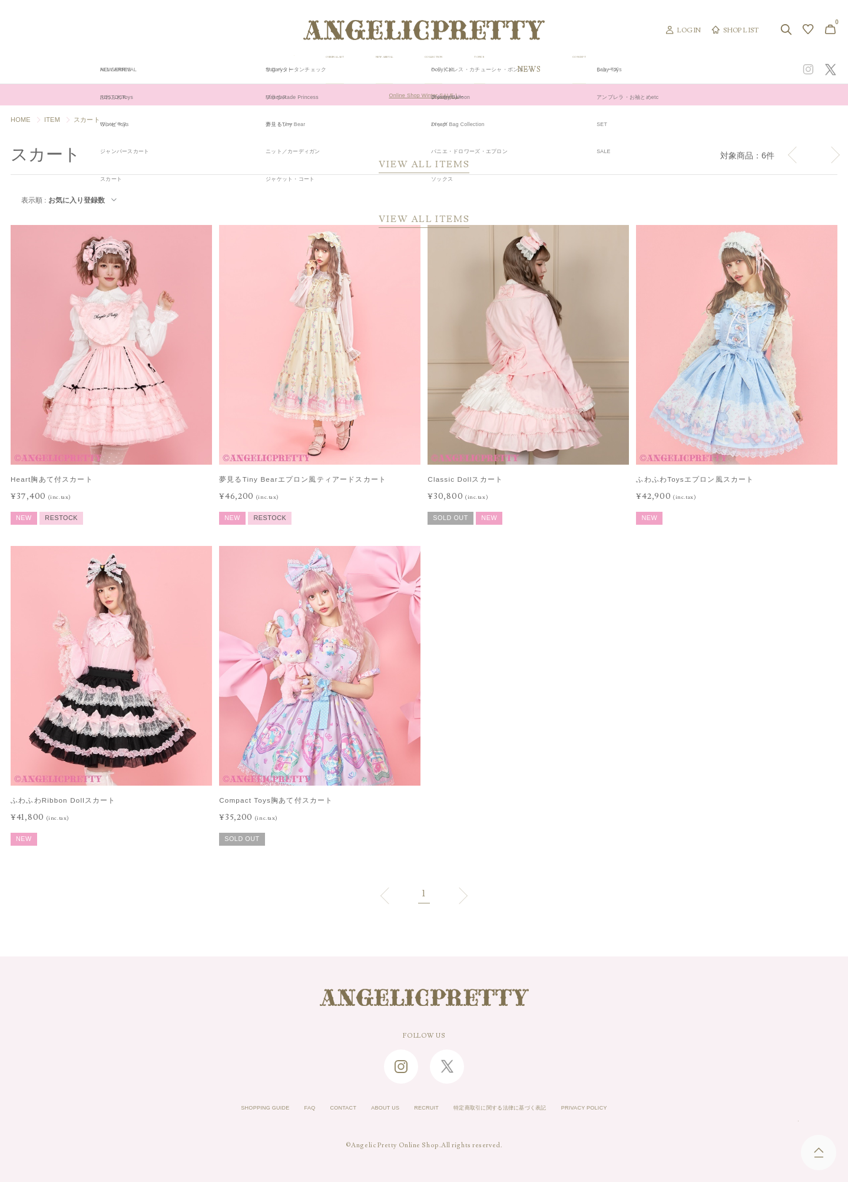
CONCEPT (711, 69)
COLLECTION (513, 69)
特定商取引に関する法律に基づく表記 (515, 1107)
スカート (87, 119)
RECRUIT (422, 1107)
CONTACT (321, 1107)
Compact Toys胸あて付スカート (276, 800)
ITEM (52, 119)
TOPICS (587, 69)
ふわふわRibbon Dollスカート (63, 800)
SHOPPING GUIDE (227, 1107)
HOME (21, 119)
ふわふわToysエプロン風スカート (695, 479)
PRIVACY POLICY (622, 1107)
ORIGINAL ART (333, 69)
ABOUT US (372, 1107)
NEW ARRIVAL (424, 69)
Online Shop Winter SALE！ (424, 95)
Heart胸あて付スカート (52, 479)
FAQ (281, 1107)
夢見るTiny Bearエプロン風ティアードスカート (302, 479)
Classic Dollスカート (465, 479)
